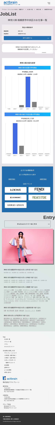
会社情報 (6, 365)
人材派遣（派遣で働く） (10, 355)
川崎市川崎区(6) (40, 320)
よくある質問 (7, 370)
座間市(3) (6, 324)
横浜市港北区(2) (8, 325)
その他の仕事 (7, 302)
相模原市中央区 (48, 9)
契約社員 (21, 310)
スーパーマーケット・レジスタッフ (28, 301)
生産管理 (38, 295)
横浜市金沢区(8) (24, 320)
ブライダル (41, 301)
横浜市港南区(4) (26, 322)
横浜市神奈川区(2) (23, 324)
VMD (34, 295)
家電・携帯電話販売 (30, 293)
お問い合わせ (7, 372)
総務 (13, 297)
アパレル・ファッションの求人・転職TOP (13, 9)
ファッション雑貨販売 (9, 293)
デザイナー (20, 295)
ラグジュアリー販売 (9, 290)
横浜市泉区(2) (32, 325)
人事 (16, 297)
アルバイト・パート (30, 310)
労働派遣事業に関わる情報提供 (11, 419)
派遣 (5, 310)
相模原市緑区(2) (24, 325)
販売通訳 (46, 293)
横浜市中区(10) (33, 318)
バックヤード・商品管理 (10, 295)
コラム (6, 344)
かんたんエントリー (9, 346)
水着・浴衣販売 (20, 293)
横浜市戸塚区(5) (17, 322)
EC (4, 299)
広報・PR (20, 297)
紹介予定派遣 (10, 310)
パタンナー (27, 295)
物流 (49, 299)
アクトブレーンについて (10, 353)
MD (31, 295)
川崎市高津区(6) (8, 322)
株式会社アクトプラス (9, 406)
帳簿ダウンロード (10, 362)
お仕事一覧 (30, 9)
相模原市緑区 (11, 179)
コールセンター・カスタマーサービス (37, 299)
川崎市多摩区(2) (14, 324)
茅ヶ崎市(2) (41, 324)
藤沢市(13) (26, 318)
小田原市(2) (16, 325)
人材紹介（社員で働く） (10, 358)
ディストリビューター (20, 299)
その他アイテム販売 (43, 291)
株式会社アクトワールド (10, 408)
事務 (44, 297)
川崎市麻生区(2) (33, 324)
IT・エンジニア (10, 299)
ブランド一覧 (7, 341)
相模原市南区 (43, 179)
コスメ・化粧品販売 (44, 290)
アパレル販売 (18, 290)
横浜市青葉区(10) (14, 320)
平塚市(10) (6, 320)
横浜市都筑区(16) (17, 318)
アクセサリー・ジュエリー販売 (31, 290)
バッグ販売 (7, 291)
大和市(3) (43, 322)
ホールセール (7, 297)
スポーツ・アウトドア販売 (30, 291)
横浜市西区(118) (8, 318)
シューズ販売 (13, 291)
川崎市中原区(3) (35, 322)
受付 (47, 297)
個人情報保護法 (7, 416)
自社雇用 (38, 310)
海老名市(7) (32, 320)
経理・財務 (36, 297)
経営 (40, 297)
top (4, 337)
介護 (46, 301)
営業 (43, 295)
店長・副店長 (39, 293)
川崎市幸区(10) (42, 318)
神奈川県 (38, 9)
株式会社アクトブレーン (11, 382)
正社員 (16, 310)
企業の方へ (7, 367)
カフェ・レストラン (9, 301)
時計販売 (20, 291)
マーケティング (28, 297)
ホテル (16, 301)
